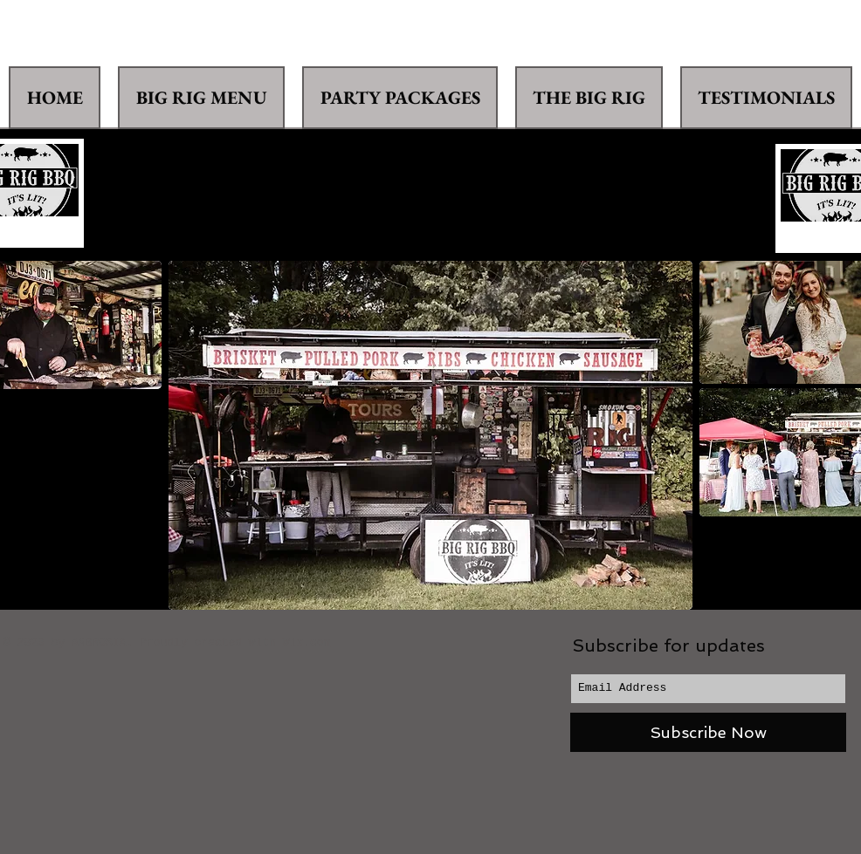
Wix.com (307, 642)
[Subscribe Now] (708, 732)
